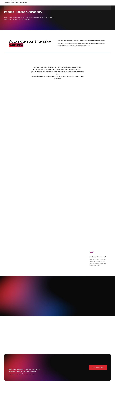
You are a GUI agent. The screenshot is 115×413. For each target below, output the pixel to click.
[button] (98, 367)
